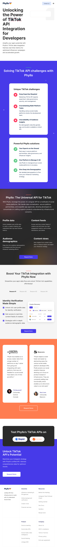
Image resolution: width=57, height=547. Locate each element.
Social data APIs (26, 529)
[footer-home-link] (7, 489)
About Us (41, 525)
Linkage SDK (24, 542)
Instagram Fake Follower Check (45, 497)
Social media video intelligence (26, 533)
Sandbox (41, 509)
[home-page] (7, 3)
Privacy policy (43, 536)
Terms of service (43, 532)
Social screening (26, 525)
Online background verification (26, 499)
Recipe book (42, 512)
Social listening (25, 538)
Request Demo (28, 257)
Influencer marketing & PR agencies (27, 493)
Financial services (26, 507)
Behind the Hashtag (44, 492)
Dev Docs (41, 505)
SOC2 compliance (44, 529)
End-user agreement (44, 540)
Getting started (43, 501)
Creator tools (25, 503)
